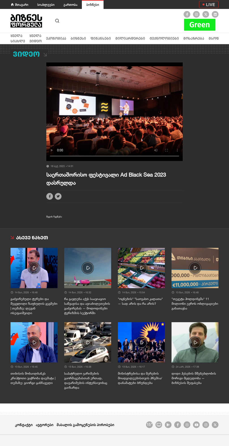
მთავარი (21, 4)
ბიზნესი (92, 4)
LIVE (210, 4)
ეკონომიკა (56, 38)
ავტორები (44, 424)
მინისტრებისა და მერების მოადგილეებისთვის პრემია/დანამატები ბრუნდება (140, 378)
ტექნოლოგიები (164, 38)
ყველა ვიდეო (36, 38)
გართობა (70, 4)
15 (149, 424)
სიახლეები (46, 4)
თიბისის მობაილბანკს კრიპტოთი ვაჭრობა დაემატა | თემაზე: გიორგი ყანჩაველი (33, 378)
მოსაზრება (193, 38)
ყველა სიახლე (18, 38)
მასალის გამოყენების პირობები (85, 424)
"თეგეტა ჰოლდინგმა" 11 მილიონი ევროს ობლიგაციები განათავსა (195, 303)
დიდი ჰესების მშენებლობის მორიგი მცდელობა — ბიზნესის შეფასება (194, 378)
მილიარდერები (130, 38)
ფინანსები (101, 38)
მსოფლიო (218, 38)
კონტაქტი (24, 424)
